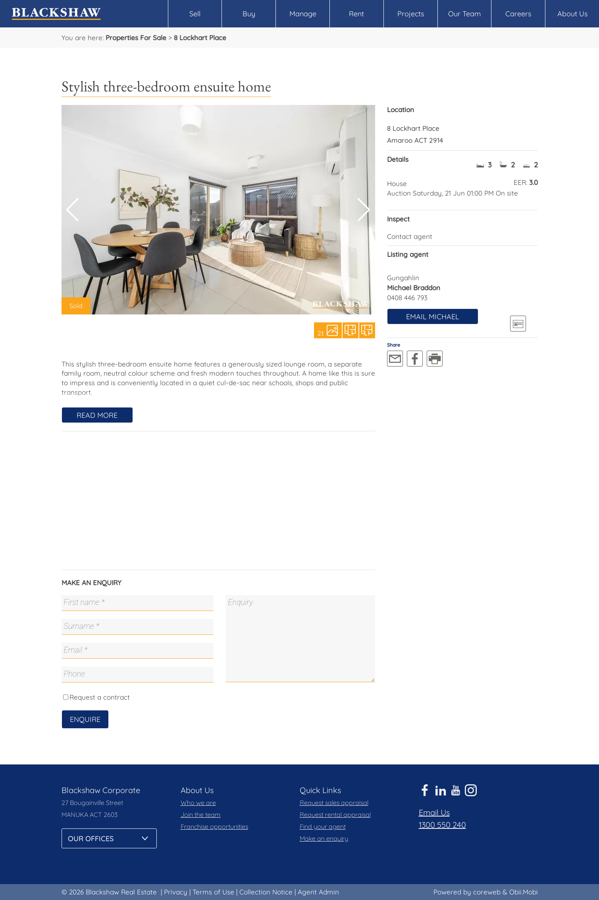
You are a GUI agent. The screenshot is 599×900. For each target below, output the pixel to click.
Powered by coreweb (467, 892)
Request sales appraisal (334, 803)
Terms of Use (213, 892)
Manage (302, 13)
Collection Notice (266, 892)
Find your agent (323, 826)
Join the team (201, 815)
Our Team (464, 13)
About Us (572, 13)
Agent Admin (318, 892)
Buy (249, 13)
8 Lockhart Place (200, 37)
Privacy (175, 892)
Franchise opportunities (214, 826)
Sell (194, 13)
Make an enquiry (324, 838)
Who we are (198, 803)
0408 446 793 (407, 297)
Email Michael (432, 316)
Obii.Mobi (523, 892)
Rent (356, 13)
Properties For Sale (136, 37)
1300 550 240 (442, 825)
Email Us (434, 812)
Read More (97, 415)
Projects (410, 13)
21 (321, 333)
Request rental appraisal (335, 815)
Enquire (85, 719)
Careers (518, 13)
